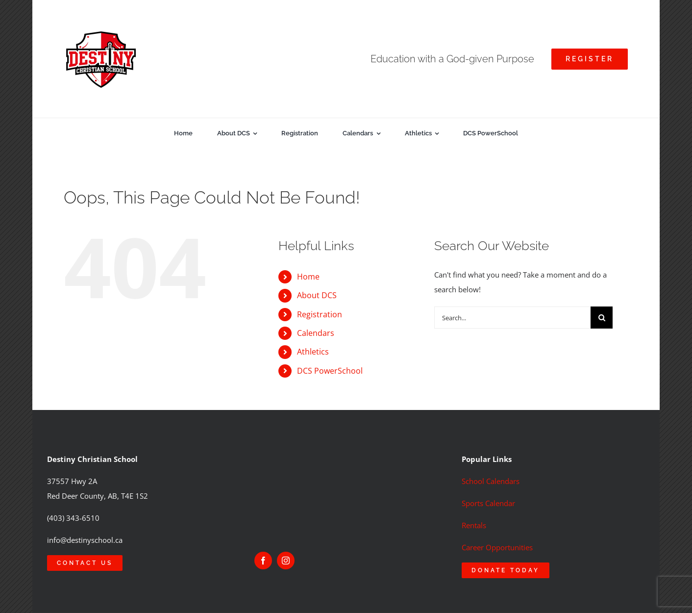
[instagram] (286, 560)
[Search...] (512, 317)
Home (308, 276)
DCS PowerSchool (330, 370)
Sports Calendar (488, 503)
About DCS (317, 295)
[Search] (602, 317)
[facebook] (263, 560)
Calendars (315, 333)
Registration (319, 314)
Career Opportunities (497, 547)
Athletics (313, 351)
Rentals (474, 525)
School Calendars (490, 481)
